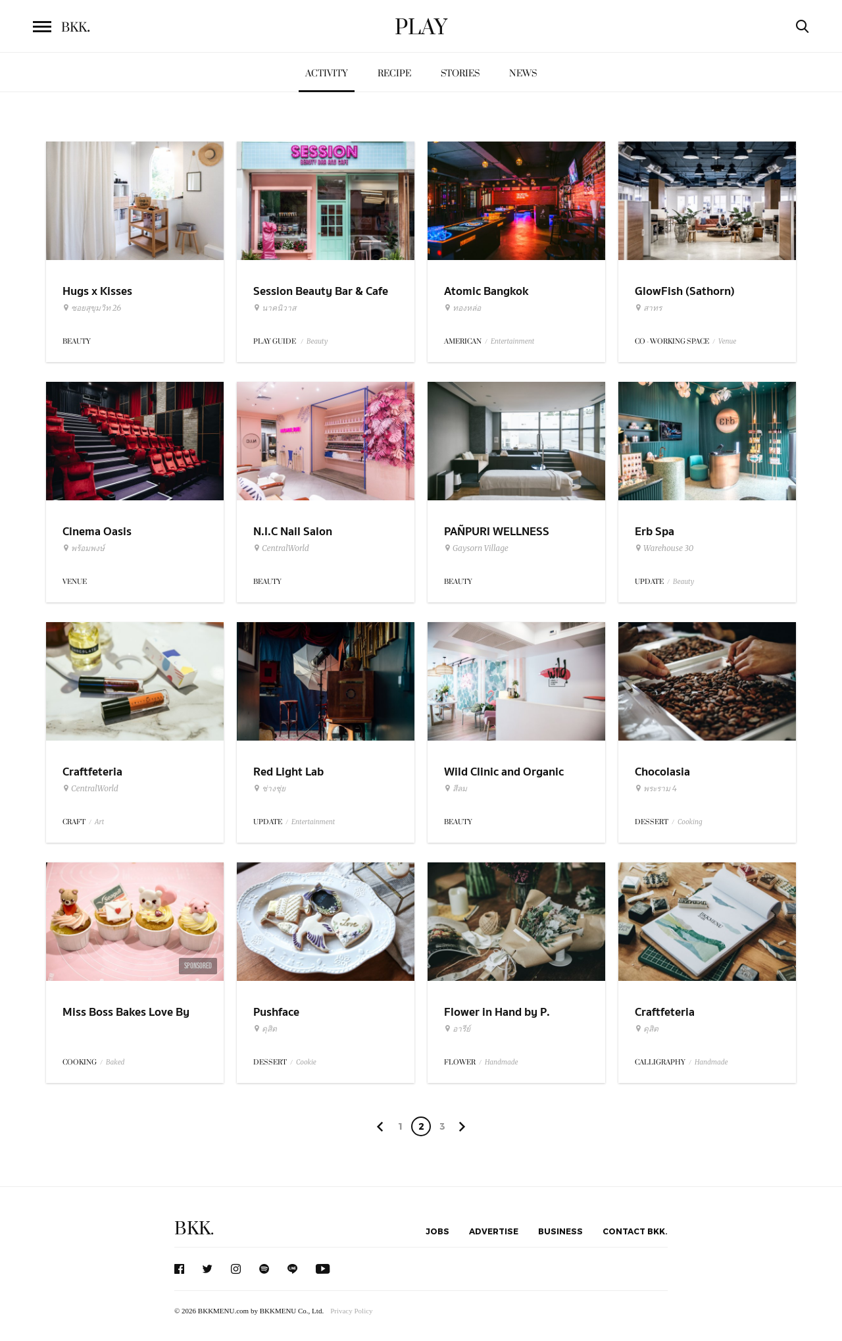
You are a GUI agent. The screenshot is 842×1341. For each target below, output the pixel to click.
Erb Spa (654, 531)
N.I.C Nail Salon (292, 531)
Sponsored (198, 965)
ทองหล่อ (462, 308)
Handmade (501, 1062)
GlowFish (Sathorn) (685, 291)
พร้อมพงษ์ (83, 548)
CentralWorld (281, 548)
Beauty (317, 341)
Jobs (437, 1231)
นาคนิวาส (274, 308)
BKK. (194, 1229)
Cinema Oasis (97, 531)
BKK (75, 28)
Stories (460, 73)
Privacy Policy (351, 1311)
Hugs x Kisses (97, 291)
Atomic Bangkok (486, 291)
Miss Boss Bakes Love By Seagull (125, 1020)
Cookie (306, 1062)
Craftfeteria (92, 771)
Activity (326, 73)
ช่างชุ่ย (269, 789)
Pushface (276, 1012)
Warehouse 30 (664, 548)
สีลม (455, 789)
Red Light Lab (288, 771)
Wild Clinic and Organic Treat (504, 780)
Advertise (493, 1231)
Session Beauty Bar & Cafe (320, 291)
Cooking (690, 822)
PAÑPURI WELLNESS (496, 531)
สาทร (648, 308)
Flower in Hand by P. (497, 1012)
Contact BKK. (635, 1231)
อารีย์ (457, 1029)
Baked (115, 1062)
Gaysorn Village (476, 548)
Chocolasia (662, 771)
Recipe (394, 73)
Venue (727, 341)
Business (560, 1231)
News (523, 73)
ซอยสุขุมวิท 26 (91, 308)
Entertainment (512, 341)
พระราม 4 (656, 789)
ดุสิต (265, 1029)
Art (99, 822)
